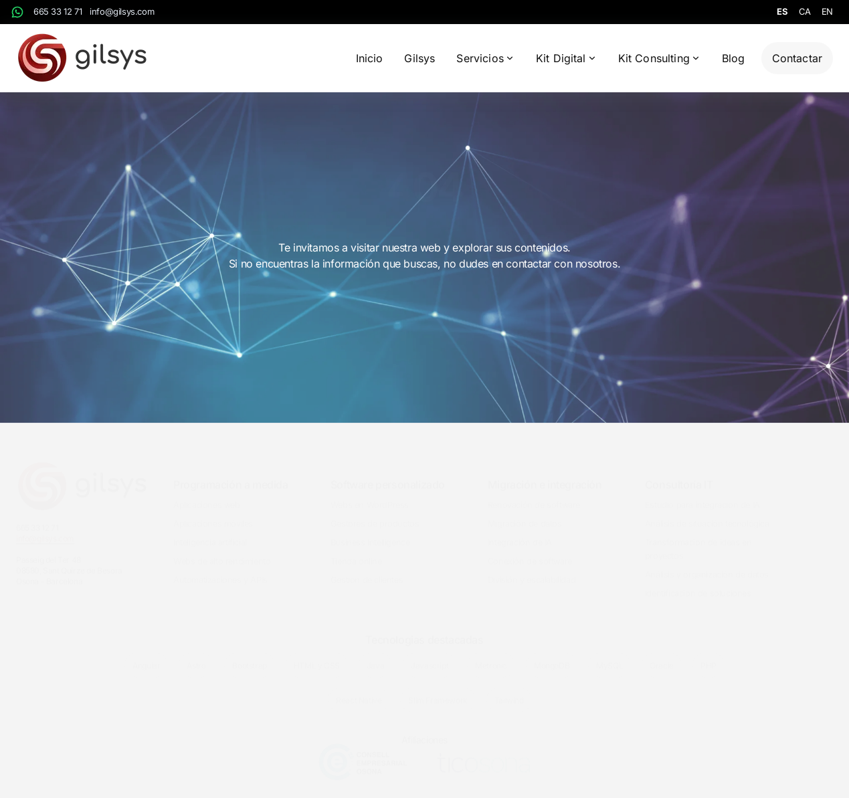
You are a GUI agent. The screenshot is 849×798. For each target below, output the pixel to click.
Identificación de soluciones (698, 582)
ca (805, 11)
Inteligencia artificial (210, 531)
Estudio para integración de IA (702, 494)
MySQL (609, 655)
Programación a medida (230, 473)
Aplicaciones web (206, 494)
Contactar (797, 58)
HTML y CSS (317, 655)
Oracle (662, 655)
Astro (196, 655)
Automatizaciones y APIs (220, 569)
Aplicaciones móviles (213, 513)
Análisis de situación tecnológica (707, 513)
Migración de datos (525, 513)
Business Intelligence (370, 531)
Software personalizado (388, 473)
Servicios (485, 58)
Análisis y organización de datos (707, 564)
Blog (733, 58)
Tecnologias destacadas (424, 628)
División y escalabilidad (531, 569)
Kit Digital (566, 58)
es (782, 11)
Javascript (429, 655)
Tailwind (509, 689)
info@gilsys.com (122, 11)
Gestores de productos (375, 513)
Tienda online (356, 550)
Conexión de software (530, 550)
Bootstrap (249, 655)
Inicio (369, 58)
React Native (358, 689)
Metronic (491, 655)
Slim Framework (437, 689)
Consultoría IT (679, 473)
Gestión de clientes (367, 569)
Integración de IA (520, 531)
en (827, 11)
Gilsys (419, 58)
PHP (708, 655)
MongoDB (551, 655)
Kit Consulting (659, 58)
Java (375, 655)
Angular (146, 655)
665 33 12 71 (57, 11)
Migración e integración (545, 473)
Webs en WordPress (370, 494)
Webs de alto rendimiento (221, 550)
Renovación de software (534, 494)
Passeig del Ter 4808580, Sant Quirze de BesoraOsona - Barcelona (69, 559)
